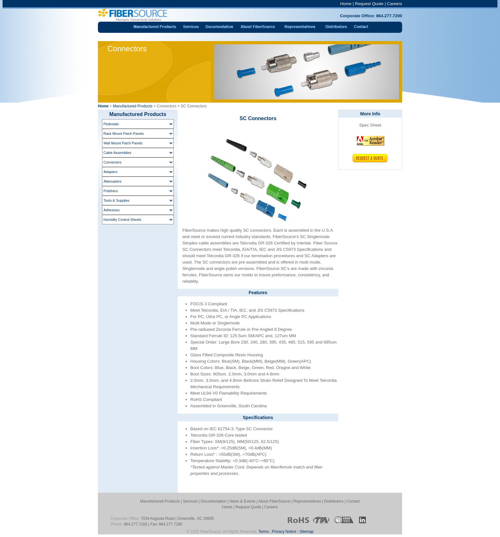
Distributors (334, 501)
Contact (353, 501)
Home (346, 3)
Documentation (213, 501)
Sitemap (306, 531)
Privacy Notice (284, 531)
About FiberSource (274, 501)
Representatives (307, 501)
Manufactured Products (132, 106)
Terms (263, 531)
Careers (394, 3)
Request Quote (369, 3)
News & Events (242, 501)
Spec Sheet (370, 125)
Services (190, 501)
